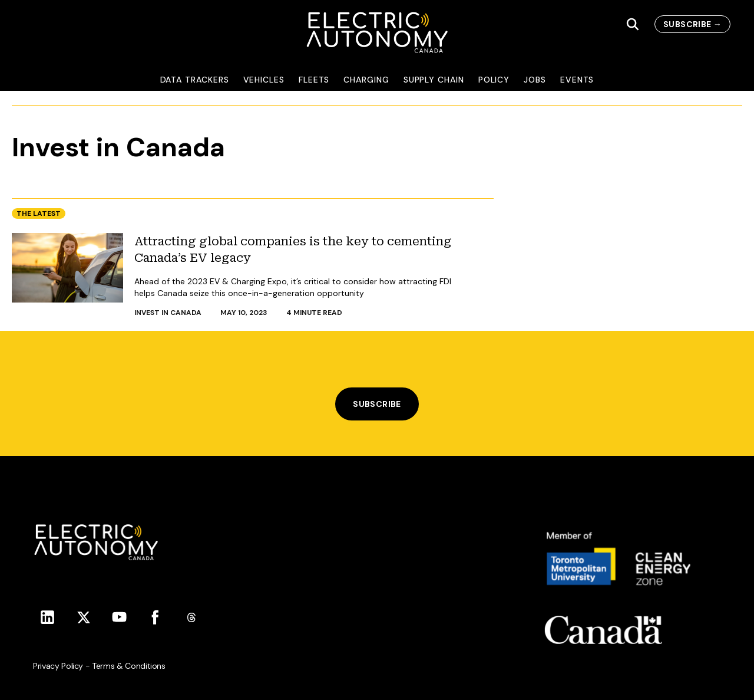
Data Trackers (194, 79)
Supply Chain (434, 79)
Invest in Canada (167, 312)
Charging (366, 79)
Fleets (314, 79)
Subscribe (377, 404)
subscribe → (692, 24)
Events (577, 79)
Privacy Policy (58, 665)
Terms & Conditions (129, 665)
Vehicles (264, 79)
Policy (494, 79)
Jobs (535, 79)
